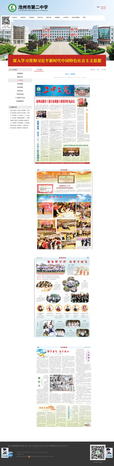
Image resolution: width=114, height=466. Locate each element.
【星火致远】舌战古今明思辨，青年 (20, 110)
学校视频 (20, 84)
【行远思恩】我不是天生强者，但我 (20, 113)
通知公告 (20, 77)
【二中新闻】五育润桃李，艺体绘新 (20, 123)
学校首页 (14, 17)
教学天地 (40, 17)
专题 (84, 17)
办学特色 (65, 17)
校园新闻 (20, 73)
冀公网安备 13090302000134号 (36, 456)
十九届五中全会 (20, 97)
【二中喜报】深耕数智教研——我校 (20, 118)
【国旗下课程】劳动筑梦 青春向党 (19, 120)
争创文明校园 (75, 17)
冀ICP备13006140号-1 (49, 456)
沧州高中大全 (20, 454)
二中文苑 (20, 80)
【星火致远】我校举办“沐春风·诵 (19, 128)
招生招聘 (20, 87)
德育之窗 (48, 17)
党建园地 (57, 17)
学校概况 (31, 17)
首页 (98, 69)
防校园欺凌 (20, 101)
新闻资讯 (23, 17)
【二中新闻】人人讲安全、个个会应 (20, 115)
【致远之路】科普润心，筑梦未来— (20, 125)
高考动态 (20, 90)
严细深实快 (20, 94)
